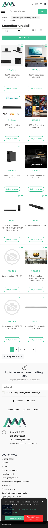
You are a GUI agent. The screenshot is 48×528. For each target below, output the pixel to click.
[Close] (14, 518)
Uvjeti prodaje (8, 459)
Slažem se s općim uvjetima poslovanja (23, 393)
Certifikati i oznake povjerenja (14, 493)
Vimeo (26, 410)
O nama (5, 463)
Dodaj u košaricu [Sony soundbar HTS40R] (12, 289)
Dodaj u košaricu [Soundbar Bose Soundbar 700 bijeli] (36, 340)
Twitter (31, 401)
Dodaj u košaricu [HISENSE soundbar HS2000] (36, 139)
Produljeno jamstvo (10, 478)
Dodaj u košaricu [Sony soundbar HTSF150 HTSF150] (12, 340)
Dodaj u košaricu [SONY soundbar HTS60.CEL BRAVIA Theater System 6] (36, 289)
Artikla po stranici (12, 356)
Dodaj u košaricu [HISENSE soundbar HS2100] (12, 189)
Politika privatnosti (9, 470)
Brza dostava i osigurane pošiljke (15, 482)
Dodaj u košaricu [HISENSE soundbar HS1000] (12, 139)
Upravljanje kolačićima (11, 497)
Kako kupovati (8, 474)
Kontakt (5, 466)
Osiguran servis (8, 489)
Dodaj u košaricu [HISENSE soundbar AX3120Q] (12, 88)
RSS (37, 410)
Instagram (13, 410)
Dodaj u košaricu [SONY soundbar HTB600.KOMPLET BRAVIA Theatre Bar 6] (12, 239)
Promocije (6, 485)
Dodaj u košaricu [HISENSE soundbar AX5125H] (36, 88)
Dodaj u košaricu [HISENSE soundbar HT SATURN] (36, 189)
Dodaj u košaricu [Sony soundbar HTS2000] (36, 239)
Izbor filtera (24, 38)
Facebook (18, 401)
